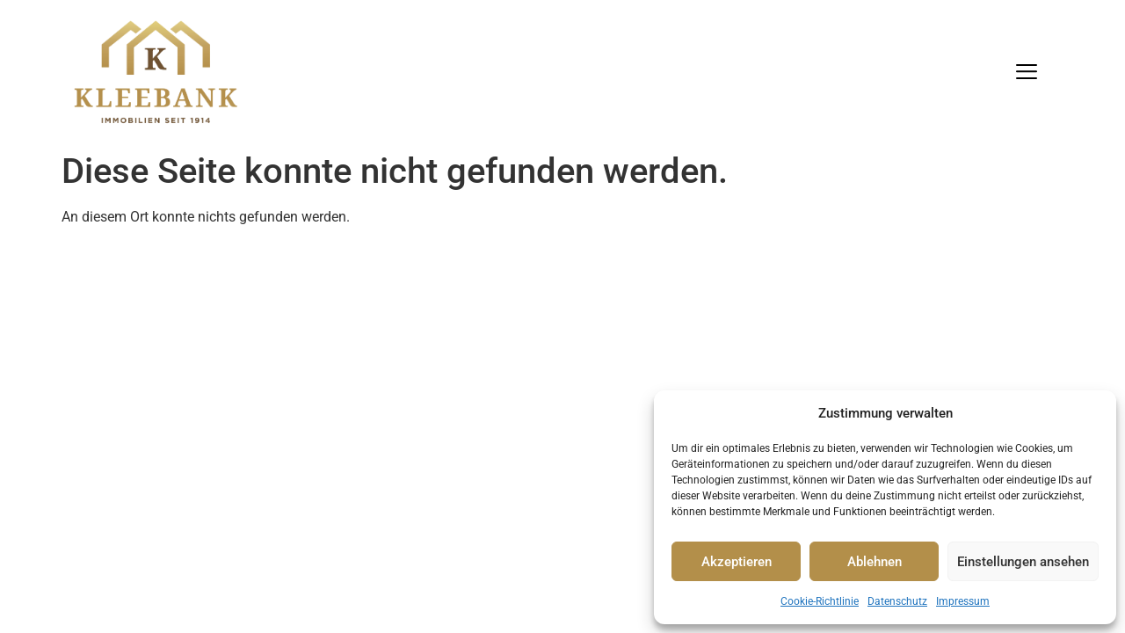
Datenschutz (897, 601)
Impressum (963, 601)
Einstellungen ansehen (1023, 562)
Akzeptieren (736, 562)
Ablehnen (874, 562)
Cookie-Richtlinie (819, 601)
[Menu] (1026, 71)
